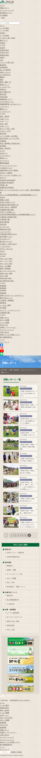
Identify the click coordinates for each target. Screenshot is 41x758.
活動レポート (4, 8)
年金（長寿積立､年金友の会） (10, 143)
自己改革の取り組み (7, 281)
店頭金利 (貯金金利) (7, 183)
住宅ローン (4, 153)
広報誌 (8, 327)
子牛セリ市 (4, 725)
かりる (2, 151)
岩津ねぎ (3, 89)
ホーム (2, 5)
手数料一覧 (4, 185)
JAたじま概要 (4, 320)
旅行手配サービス (6, 237)
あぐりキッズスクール (7, 271)
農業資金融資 (4, 163)
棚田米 (2, 77)
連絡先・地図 (11, 570)
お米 (1, 60)
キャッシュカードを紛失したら (10, 175)
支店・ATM (4, 124)
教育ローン (4, 158)
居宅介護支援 (4, 222)
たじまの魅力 (4, 28)
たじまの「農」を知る (7, 38)
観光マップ (4, 40)
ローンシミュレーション (8, 165)
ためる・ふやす (5, 131)
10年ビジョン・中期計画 (15, 552)
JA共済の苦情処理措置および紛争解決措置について (17, 214)
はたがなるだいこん (7, 102)
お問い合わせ (4, 332)
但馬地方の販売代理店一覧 (9, 205)
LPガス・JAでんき (6, 249)
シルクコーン (4, 106)
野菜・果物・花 (5, 82)
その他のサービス (6, 168)
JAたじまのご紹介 (6, 259)
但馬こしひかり (5, 72)
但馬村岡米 (4, 67)
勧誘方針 (10, 595)
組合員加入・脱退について (16, 587)
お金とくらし (4, 119)
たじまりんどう (5, 111)
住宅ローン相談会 (6, 173)
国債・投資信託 (5, 148)
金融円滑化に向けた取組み (9, 170)
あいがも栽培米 (5, 70)
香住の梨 (3, 94)
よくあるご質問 (5, 305)
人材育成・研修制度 (7, 300)
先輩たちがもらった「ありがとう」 (12, 295)
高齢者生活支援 (5, 229)
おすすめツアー (5, 239)
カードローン (4, 160)
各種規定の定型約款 (7, 187)
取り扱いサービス (6, 241)
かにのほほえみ (5, 75)
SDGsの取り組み (6, 278)
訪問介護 (3, 224)
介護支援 (3, 217)
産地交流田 (10, 625)
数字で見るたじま (6, 298)
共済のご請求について (7, 202)
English (2, 33)
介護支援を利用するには (8, 234)
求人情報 (3, 308)
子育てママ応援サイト (7, 212)
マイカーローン (5, 156)
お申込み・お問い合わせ (8, 244)
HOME (5, 370)
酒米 (1, 80)
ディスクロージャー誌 (14, 574)
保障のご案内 (4, 200)
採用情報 (3, 288)
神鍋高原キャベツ (6, 99)
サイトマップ (4, 342)
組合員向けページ (6, 13)
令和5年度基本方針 (13, 557)
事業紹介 (10, 566)
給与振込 (3, 146)
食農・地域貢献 (5, 268)
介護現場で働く (12, 217)
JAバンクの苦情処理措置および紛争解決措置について (18, 195)
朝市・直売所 (4, 116)
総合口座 (3, 133)
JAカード (3, 178)
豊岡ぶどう (4, 109)
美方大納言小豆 (5, 92)
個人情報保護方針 (6, 337)
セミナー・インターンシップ (10, 310)
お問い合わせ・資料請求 (8, 207)
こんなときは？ (5, 246)
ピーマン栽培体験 (13, 613)
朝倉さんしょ (4, 84)
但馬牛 (2, 57)
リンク (2, 339)
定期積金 (3, 141)
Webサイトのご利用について (10, 335)
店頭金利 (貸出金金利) (7, 180)
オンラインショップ (7, 10)
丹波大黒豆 (4, 97)
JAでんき (3, 254)
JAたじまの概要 (5, 266)
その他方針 (10, 604)
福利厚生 (3, 303)
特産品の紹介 (4, 50)
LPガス (2, 251)
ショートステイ (5, 232)
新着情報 (3, 286)
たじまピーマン (5, 87)
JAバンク (3, 129)
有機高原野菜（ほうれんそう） (10, 104)
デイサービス (4, 227)
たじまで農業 (4, 322)
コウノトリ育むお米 (7, 62)
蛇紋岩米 (3, 65)
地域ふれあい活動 (6, 273)
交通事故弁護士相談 (7, 210)
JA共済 (2, 197)
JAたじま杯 (4, 276)
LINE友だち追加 (16, 752)
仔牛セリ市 (4, 325)
